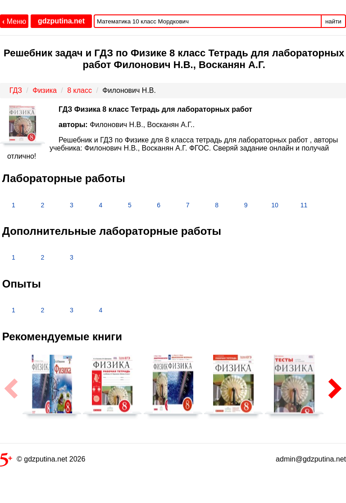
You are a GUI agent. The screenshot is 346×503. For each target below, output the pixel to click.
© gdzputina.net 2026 (42, 460)
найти (333, 21)
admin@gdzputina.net (311, 459)
